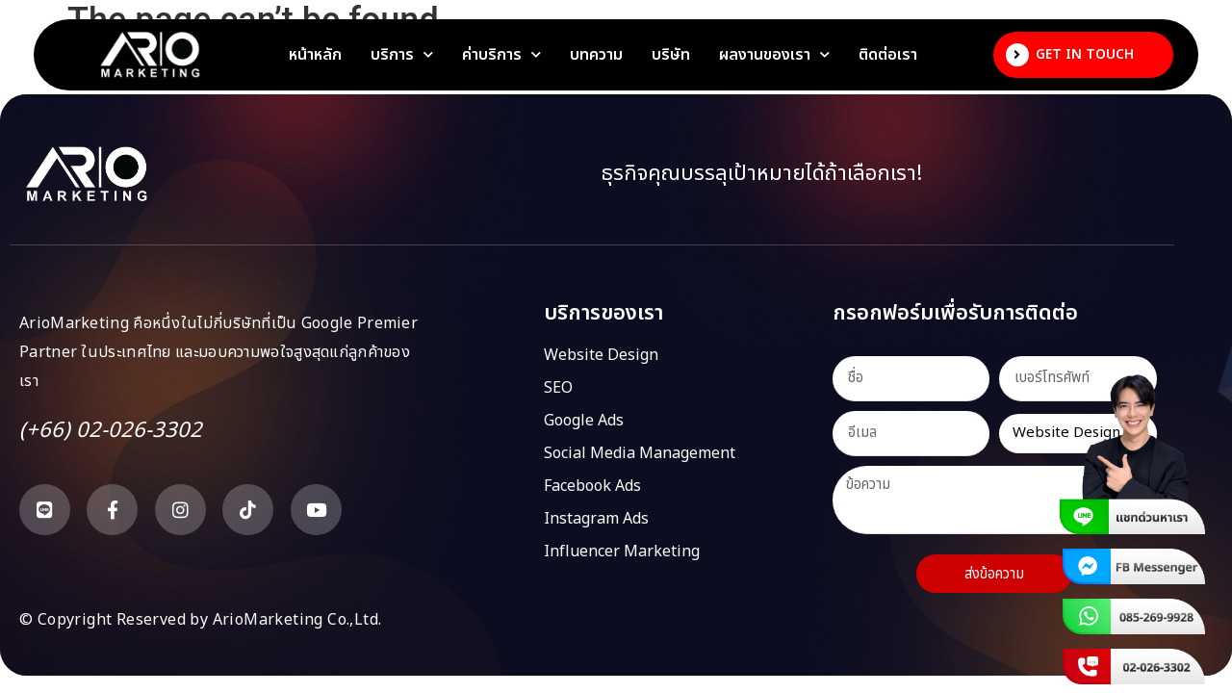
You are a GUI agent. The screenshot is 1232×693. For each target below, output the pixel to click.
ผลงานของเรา (774, 54)
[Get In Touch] (1017, 54)
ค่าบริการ (501, 54)
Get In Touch (1085, 54)
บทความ (596, 54)
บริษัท (671, 54)
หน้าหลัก (315, 54)
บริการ (402, 54)
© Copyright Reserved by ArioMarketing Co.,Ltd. (200, 619)
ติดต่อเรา (888, 54)
